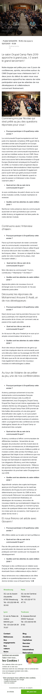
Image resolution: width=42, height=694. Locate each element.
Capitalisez (27, 640)
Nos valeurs (7, 647)
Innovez (26, 646)
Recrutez (26, 643)
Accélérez (27, 637)
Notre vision (6, 652)
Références (8, 637)
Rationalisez (28, 653)
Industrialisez (28, 649)
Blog (24, 633)
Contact (7, 633)
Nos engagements (9, 641)
